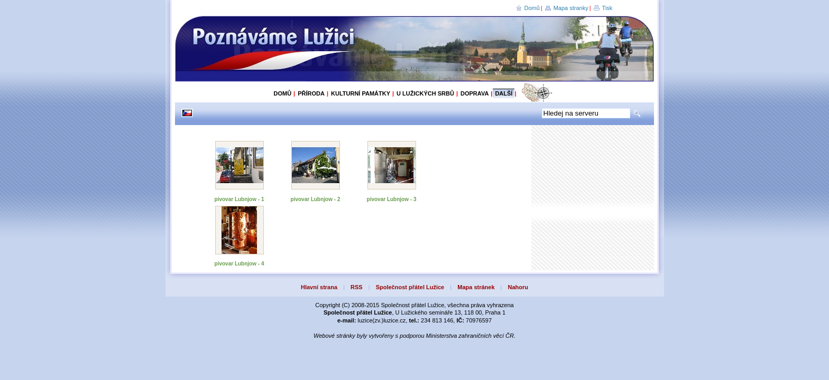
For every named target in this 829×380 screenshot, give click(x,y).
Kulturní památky (360, 93)
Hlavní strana (319, 287)
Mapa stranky (571, 8)
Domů (532, 8)
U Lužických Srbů (425, 93)
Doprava (474, 93)
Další (503, 93)
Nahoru (518, 287)
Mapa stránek (475, 287)
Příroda (311, 93)
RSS (357, 287)
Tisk (607, 8)
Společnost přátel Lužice (410, 287)
